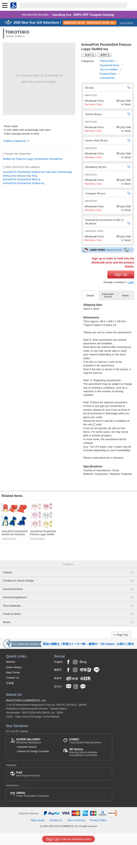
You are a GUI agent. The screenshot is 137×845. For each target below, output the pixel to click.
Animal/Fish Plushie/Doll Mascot (21, 179)
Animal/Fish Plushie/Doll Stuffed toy (23, 183)
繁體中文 (105, 55)
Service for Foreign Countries (33, 751)
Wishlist (10, 661)
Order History (14, 667)
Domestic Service (27, 747)
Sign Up (120, 275)
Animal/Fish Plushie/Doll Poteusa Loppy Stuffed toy (43, 533)
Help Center (13, 672)
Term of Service (76, 820)
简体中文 (89, 55)
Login (130, 282)
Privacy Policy (98, 820)
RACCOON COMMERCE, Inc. (26, 700)
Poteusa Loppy (24, 158)
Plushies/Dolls (108, 73)
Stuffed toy (9, 158)
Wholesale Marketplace (28, 741)
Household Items (110, 65)
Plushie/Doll (41, 158)
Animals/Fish (107, 77)
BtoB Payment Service (28, 774)
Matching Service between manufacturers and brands (88, 752)
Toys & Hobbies (109, 69)
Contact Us (12, 677)
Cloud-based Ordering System (85, 741)
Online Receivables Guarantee (32, 794)
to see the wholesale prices (68, 839)
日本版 (10, 683)
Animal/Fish (55, 158)
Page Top (122, 634)
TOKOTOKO (107, 61)
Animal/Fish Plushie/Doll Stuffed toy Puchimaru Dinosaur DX (14, 533)
